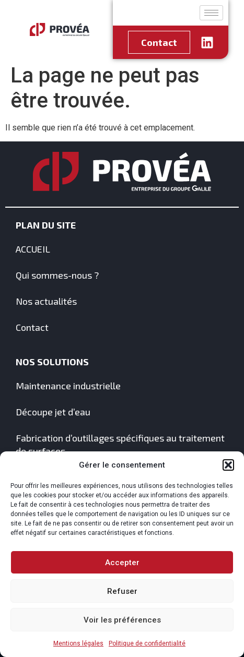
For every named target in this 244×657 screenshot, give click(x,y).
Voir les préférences (122, 620)
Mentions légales (78, 643)
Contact (32, 327)
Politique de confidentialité (147, 643)
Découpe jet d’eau (53, 411)
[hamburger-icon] (211, 12)
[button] (228, 465)
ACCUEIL (33, 249)
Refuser (122, 591)
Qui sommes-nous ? (57, 275)
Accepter (122, 562)
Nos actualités (46, 301)
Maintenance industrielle (68, 385)
